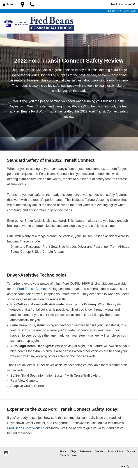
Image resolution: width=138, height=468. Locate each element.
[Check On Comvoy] (6, 453)
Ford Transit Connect (32, 289)
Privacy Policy (115, 451)
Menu (8, 4)
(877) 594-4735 (127, 10)
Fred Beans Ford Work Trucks (28, 428)
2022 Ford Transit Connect (99, 111)
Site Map (99, 451)
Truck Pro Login (68, 455)
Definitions (85, 451)
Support (131, 451)
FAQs (73, 451)
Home (63, 451)
